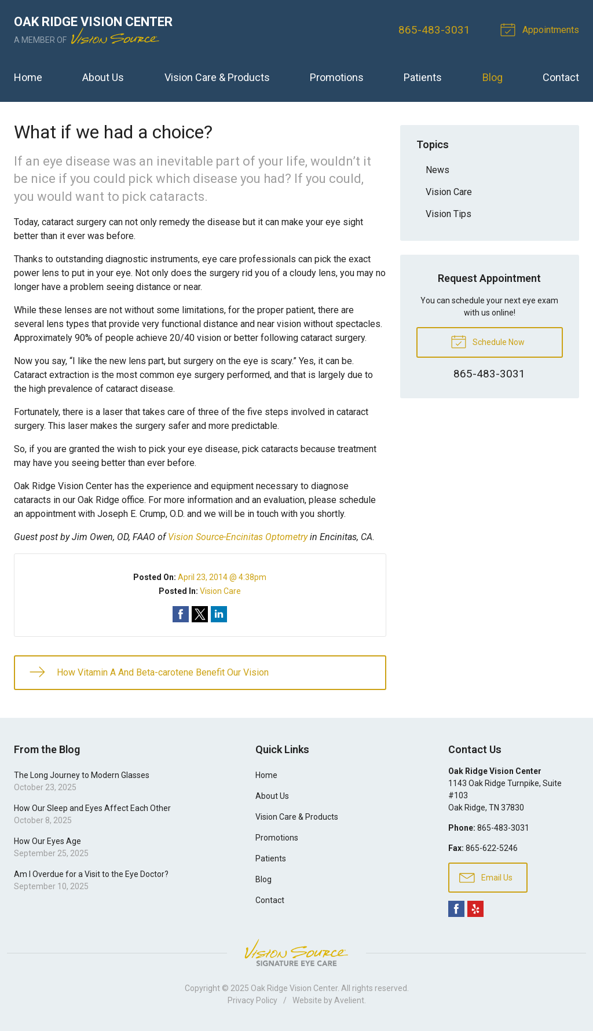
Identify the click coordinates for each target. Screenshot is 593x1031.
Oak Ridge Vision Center (294, 988)
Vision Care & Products (217, 77)
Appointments (541, 29)
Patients (423, 77)
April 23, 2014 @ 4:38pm (222, 577)
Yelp (475, 909)
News (437, 169)
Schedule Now (488, 341)
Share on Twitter (200, 614)
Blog (492, 77)
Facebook (456, 909)
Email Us (486, 877)
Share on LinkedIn (219, 614)
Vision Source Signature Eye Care (296, 952)
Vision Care (220, 591)
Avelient (349, 1000)
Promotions (337, 77)
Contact (561, 77)
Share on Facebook (181, 614)
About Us (103, 77)
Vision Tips (448, 213)
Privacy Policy (252, 1000)
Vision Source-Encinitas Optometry (238, 536)
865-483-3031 (434, 29)
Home (28, 77)
